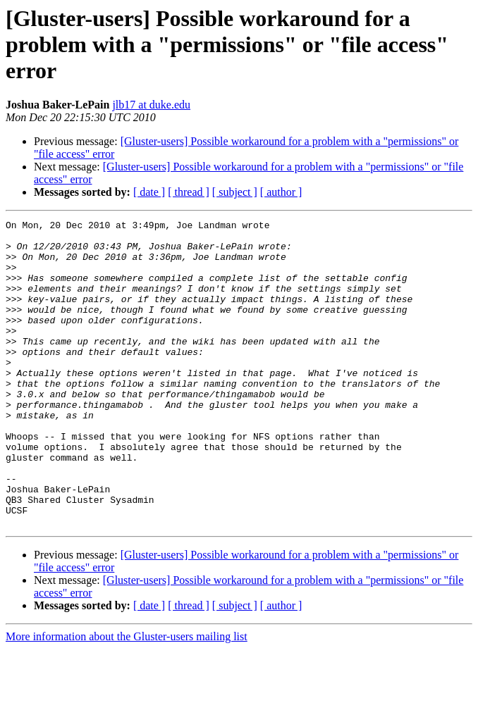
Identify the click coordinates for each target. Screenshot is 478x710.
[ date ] (149, 192)
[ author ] (281, 192)
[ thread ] (188, 192)
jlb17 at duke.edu (151, 105)
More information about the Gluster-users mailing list (126, 698)
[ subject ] (234, 192)
